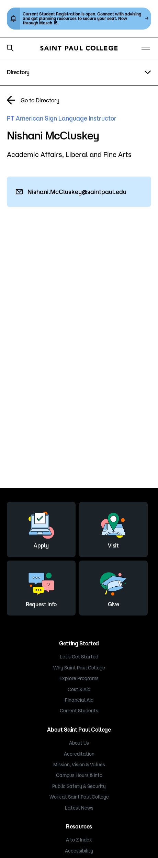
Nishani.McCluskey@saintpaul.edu (76, 191)
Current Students (79, 710)
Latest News (79, 808)
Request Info (41, 587)
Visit (113, 528)
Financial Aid (79, 700)
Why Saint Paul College (79, 667)
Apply (41, 528)
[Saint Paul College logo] (79, 48)
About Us (79, 743)
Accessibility (79, 851)
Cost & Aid (79, 689)
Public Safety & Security (79, 786)
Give (113, 587)
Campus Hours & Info (79, 775)
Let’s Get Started (79, 656)
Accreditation (79, 754)
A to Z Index (79, 840)
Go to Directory (40, 100)
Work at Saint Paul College (79, 797)
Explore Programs (79, 678)
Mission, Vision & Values (79, 764)
